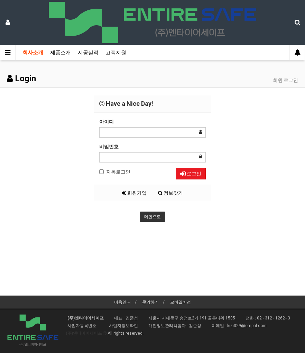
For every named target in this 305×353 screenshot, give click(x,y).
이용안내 (122, 302)
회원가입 (134, 193)
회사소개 (32, 52)
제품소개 (60, 52)
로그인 (190, 173)
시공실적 (88, 52)
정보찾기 (170, 193)
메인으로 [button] (152, 216)
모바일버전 (180, 302)
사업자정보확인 (123, 325)
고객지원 (115, 52)
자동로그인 (114, 172)
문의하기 (150, 302)
